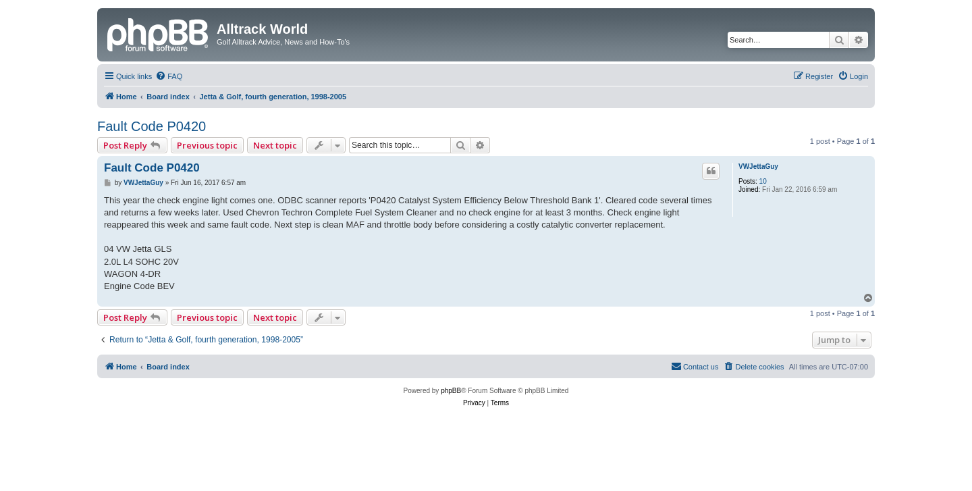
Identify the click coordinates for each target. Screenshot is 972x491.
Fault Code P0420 (151, 126)
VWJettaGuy (758, 166)
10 (763, 181)
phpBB (451, 390)
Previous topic (207, 145)
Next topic (275, 145)
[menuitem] (168, 76)
